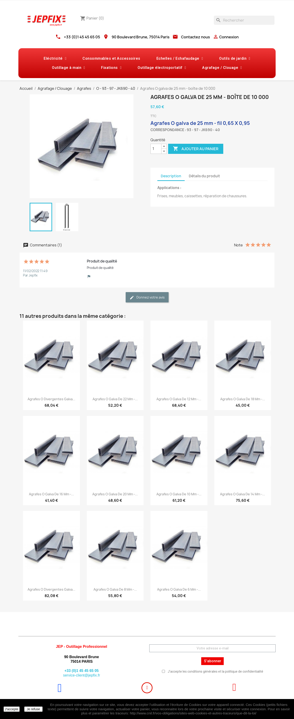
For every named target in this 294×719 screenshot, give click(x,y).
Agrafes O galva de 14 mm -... (242, 494)
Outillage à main (68, 68)
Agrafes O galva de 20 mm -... (115, 494)
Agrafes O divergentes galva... (51, 399)
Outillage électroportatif (162, 68)
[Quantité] (155, 149)
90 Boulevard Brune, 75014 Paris (141, 36)
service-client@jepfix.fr (81, 675)
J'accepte (11, 709)
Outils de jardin (234, 58)
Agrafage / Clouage (222, 68)
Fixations (111, 68)
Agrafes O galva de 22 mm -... (115, 399)
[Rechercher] (244, 20)
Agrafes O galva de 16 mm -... (51, 494)
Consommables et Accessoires (111, 58)
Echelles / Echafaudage (179, 58)
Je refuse (33, 709)
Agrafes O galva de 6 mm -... (179, 589)
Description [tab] (171, 176)
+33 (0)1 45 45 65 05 (82, 36)
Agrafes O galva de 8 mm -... (115, 589)
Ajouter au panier (195, 149)
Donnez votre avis (147, 297)
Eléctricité (55, 58)
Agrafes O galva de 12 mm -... (178, 399)
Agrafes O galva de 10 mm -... (178, 494)
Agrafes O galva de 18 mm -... (242, 399)
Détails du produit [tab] (204, 176)
